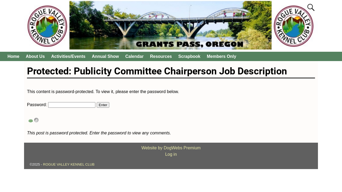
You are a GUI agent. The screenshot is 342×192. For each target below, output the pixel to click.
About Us (35, 56)
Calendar (134, 56)
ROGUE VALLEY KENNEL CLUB (69, 164)
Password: (61, 104)
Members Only (221, 56)
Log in (171, 154)
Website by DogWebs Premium (171, 148)
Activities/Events (68, 56)
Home (13, 56)
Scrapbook (189, 56)
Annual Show (105, 56)
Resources (161, 56)
